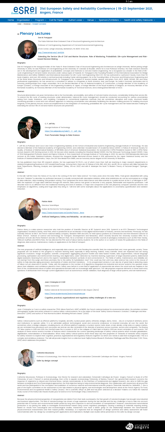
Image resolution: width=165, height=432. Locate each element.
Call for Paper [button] (56, 20)
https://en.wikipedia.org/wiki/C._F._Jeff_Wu (63, 131)
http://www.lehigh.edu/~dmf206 (51, 52)
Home (19, 24)
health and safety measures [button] (138, 20)
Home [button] (11, 20)
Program (27, 24)
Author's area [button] (75, 20)
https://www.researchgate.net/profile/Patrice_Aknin (63, 213)
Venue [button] (90, 20)
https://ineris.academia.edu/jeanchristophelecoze (65, 293)
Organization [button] (23, 20)
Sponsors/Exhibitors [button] (109, 20)
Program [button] (39, 20)
